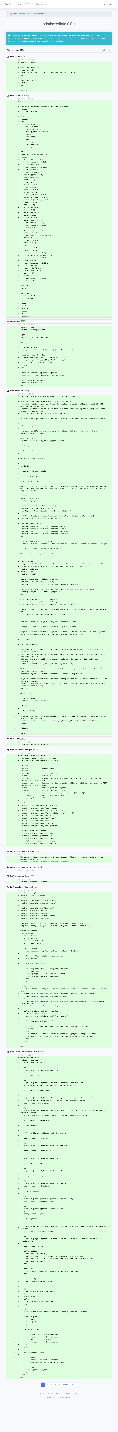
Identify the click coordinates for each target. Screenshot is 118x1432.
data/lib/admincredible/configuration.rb (24, 1073)
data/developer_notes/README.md (23, 869)
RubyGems (12, 13)
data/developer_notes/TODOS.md (23, 885)
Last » (73, 1414)
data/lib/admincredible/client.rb (21, 905)
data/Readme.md (16, 399)
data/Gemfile (15, 57)
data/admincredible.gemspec (21, 765)
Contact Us (41, 1423)
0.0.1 (48, 13)
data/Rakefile (15, 328)
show (108, 50)
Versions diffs (38, 13)
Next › (65, 1414)
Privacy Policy (67, 1423)
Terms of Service (53, 1423)
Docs (76, 1423)
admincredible (24, 13)
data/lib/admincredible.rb (19, 894)
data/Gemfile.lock (16, 96)
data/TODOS (15, 754)
